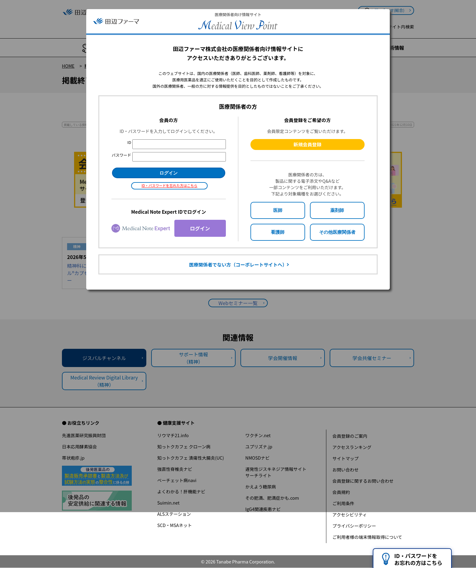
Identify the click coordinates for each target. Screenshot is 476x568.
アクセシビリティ (349, 514)
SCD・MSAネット (174, 525)
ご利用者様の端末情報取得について (367, 537)
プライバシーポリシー (354, 525)
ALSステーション (174, 514)
